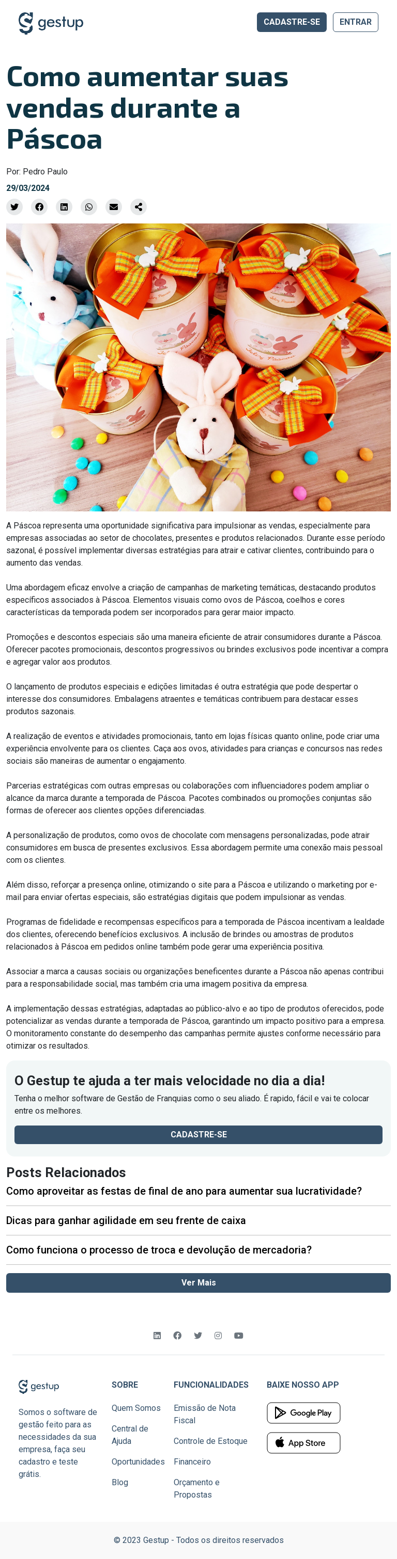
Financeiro (192, 1462)
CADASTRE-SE (292, 22)
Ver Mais (198, 1283)
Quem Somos (136, 1408)
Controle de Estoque (211, 1441)
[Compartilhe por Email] (113, 207)
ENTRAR (356, 22)
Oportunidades (138, 1462)
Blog (120, 1482)
